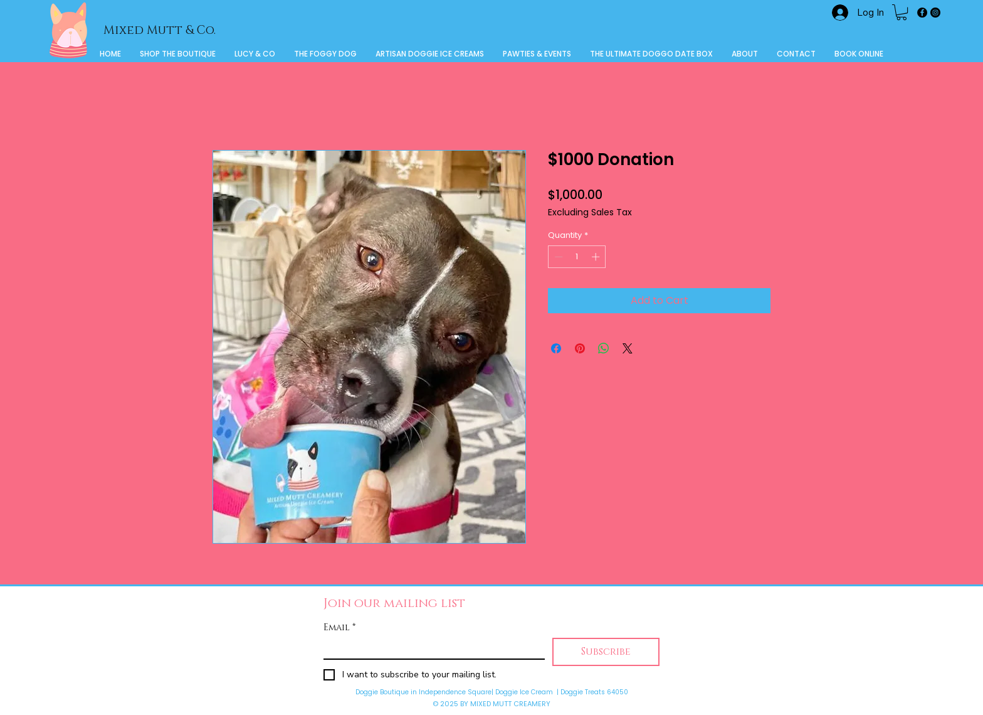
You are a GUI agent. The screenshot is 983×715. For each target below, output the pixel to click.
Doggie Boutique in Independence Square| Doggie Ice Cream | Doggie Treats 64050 (491, 692)
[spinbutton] (577, 256)
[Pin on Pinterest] (579, 348)
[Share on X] (627, 348)
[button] (901, 12)
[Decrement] (557, 256)
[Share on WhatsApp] (603, 348)
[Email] (430, 648)
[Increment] (596, 256)
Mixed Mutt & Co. (159, 30)
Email (339, 627)
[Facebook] (922, 13)
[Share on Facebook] (556, 348)
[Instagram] (935, 13)
